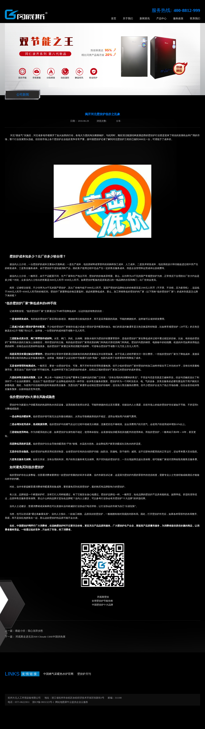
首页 (113, 18)
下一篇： (35, 636)
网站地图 (59, 702)
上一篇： (24, 630)
